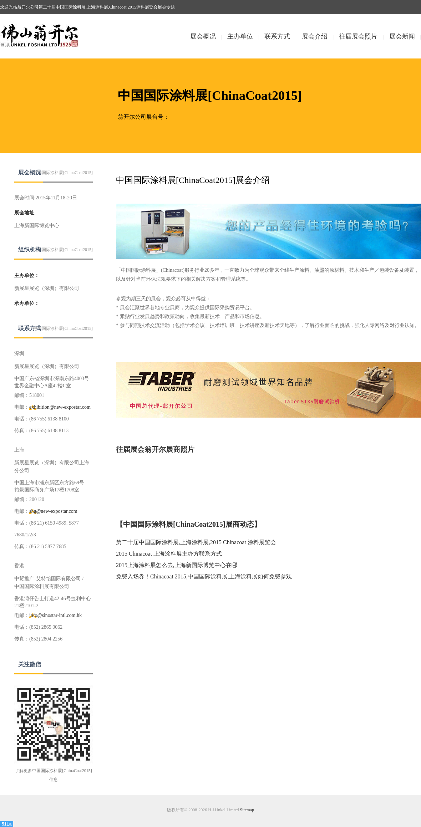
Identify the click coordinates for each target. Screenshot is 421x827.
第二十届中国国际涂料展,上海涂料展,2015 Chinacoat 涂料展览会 (196, 542)
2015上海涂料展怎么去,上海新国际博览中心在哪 (176, 565)
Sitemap (247, 809)
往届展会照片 (358, 36)
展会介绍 (315, 36)
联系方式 (277, 36)
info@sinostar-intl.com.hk (55, 615)
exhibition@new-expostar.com (60, 407)
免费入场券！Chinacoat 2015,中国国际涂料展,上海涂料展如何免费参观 (204, 576)
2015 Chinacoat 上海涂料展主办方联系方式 (169, 554)
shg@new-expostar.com (53, 511)
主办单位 (240, 36)
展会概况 (203, 36)
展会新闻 (402, 36)
